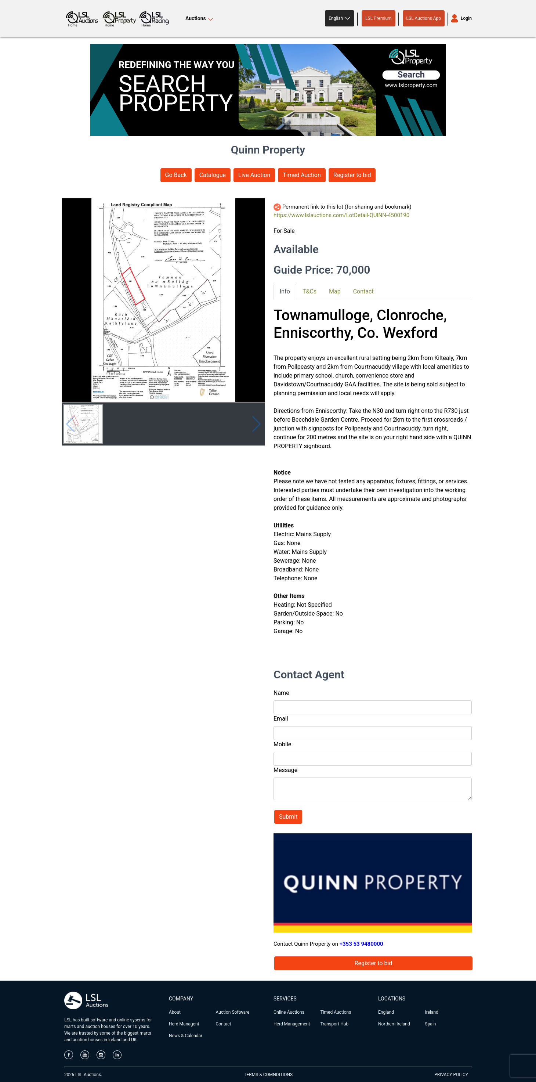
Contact (223, 1024)
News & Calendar (185, 1035)
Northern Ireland (394, 1024)
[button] (339, 18)
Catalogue (212, 175)
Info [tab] (285, 291)
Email (281, 718)
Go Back (176, 175)
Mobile (282, 744)
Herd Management (292, 1024)
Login (466, 18)
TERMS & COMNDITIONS (268, 1074)
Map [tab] (335, 291)
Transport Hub (334, 1024)
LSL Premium (378, 18)
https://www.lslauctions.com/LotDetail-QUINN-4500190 (341, 215)
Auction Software (233, 1012)
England (386, 1012)
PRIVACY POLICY (451, 1074)
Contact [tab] (363, 291)
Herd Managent (184, 1024)
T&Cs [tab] (309, 291)
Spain (430, 1024)
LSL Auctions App (423, 18)
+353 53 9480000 (361, 944)
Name (281, 692)
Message (285, 770)
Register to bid (352, 175)
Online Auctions (289, 1012)
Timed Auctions (335, 1012)
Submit (288, 816)
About (175, 1012)
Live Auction (254, 175)
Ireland (431, 1012)
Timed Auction (302, 175)
